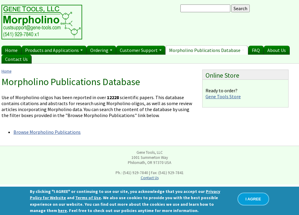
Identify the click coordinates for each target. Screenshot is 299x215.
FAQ (256, 50)
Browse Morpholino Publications (47, 132)
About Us (276, 50)
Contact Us (16, 59)
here (62, 210)
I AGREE (253, 199)
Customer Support (141, 50)
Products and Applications (54, 50)
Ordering (101, 50)
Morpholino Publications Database (206, 50)
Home (11, 50)
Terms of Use (88, 197)
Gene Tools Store (223, 96)
